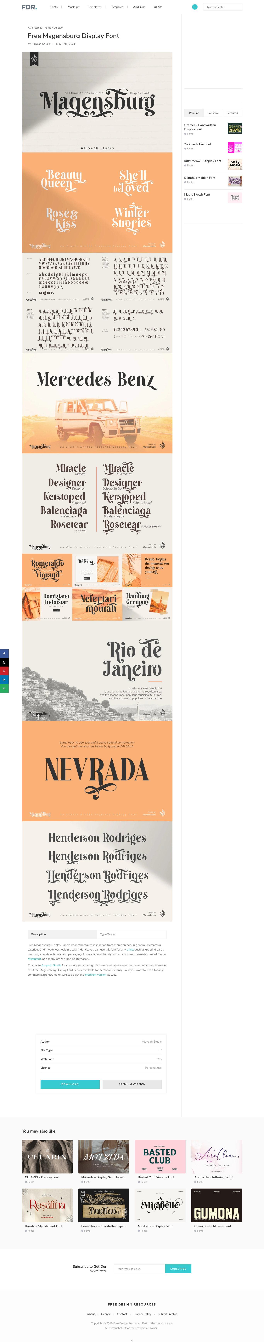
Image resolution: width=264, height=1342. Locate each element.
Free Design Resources (132, 1304)
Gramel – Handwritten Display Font (200, 127)
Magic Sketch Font (197, 194)
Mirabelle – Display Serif (155, 1226)
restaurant (34, 959)
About (91, 1314)
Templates (94, 7)
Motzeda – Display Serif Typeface (104, 1177)
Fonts (54, 7)
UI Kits (158, 7)
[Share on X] (4, 662)
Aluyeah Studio (51, 965)
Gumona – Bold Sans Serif (212, 1226)
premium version (95, 975)
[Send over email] (4, 688)
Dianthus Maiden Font (199, 178)
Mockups (73, 7)
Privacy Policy (142, 1314)
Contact (122, 1314)
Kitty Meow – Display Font (202, 161)
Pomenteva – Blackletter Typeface (105, 1226)
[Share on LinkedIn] (4, 679)
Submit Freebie (167, 1314)
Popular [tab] (194, 113)
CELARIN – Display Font (42, 1177)
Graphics (117, 7)
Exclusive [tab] (213, 113)
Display (58, 28)
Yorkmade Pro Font (197, 144)
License (106, 1314)
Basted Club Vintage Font (156, 1177)
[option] (97, 487)
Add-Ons (139, 7)
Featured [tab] (232, 113)
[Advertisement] (57, 1009)
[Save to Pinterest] (4, 671)
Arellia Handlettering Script (213, 1177)
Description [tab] (38, 934)
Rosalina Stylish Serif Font (43, 1226)
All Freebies (35, 28)
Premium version (132, 1084)
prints (130, 949)
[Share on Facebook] (4, 653)
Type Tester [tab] (107, 934)
